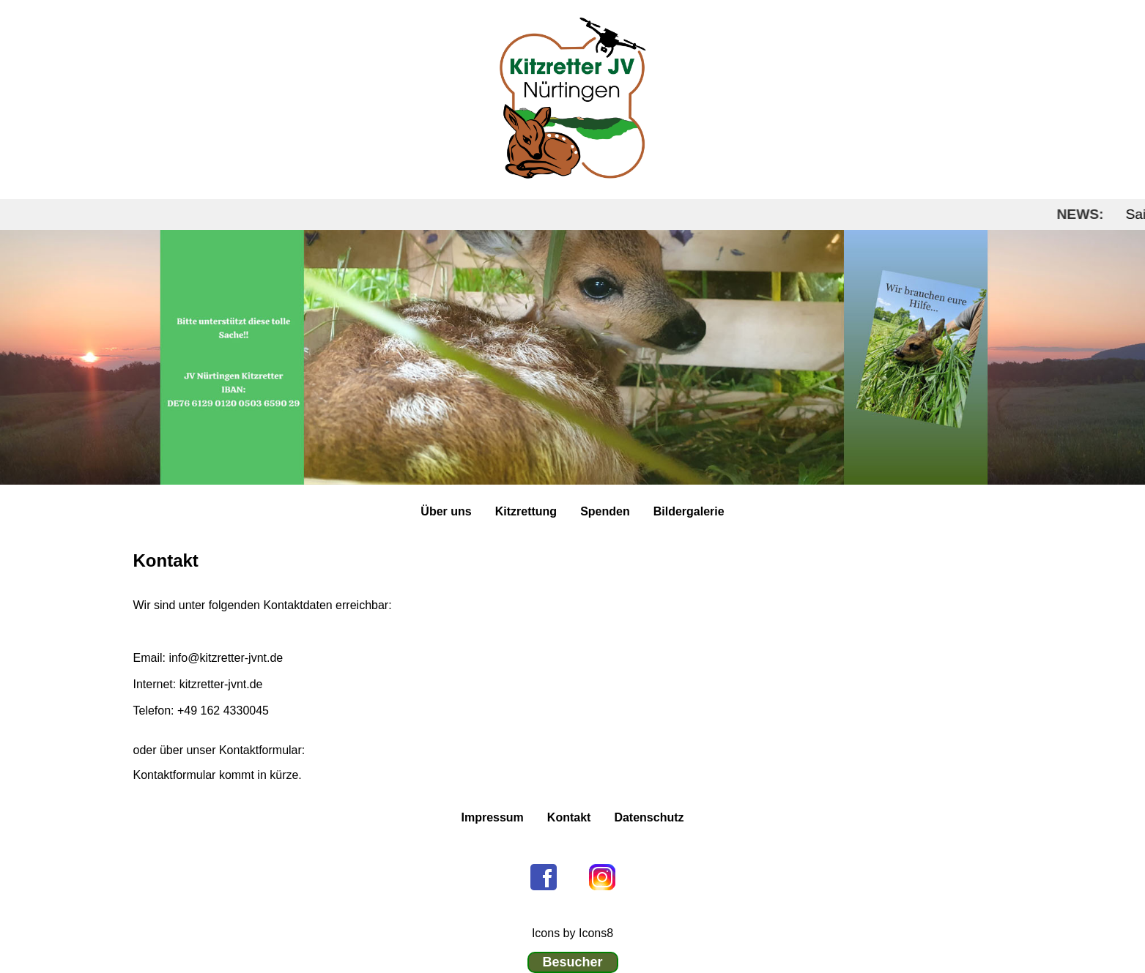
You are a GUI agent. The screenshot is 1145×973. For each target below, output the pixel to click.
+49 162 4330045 (223, 710)
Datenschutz (648, 817)
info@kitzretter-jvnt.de (224, 658)
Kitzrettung (526, 511)
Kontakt (569, 817)
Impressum (492, 817)
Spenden (605, 511)
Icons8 (596, 933)
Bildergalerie (689, 511)
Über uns (445, 511)
